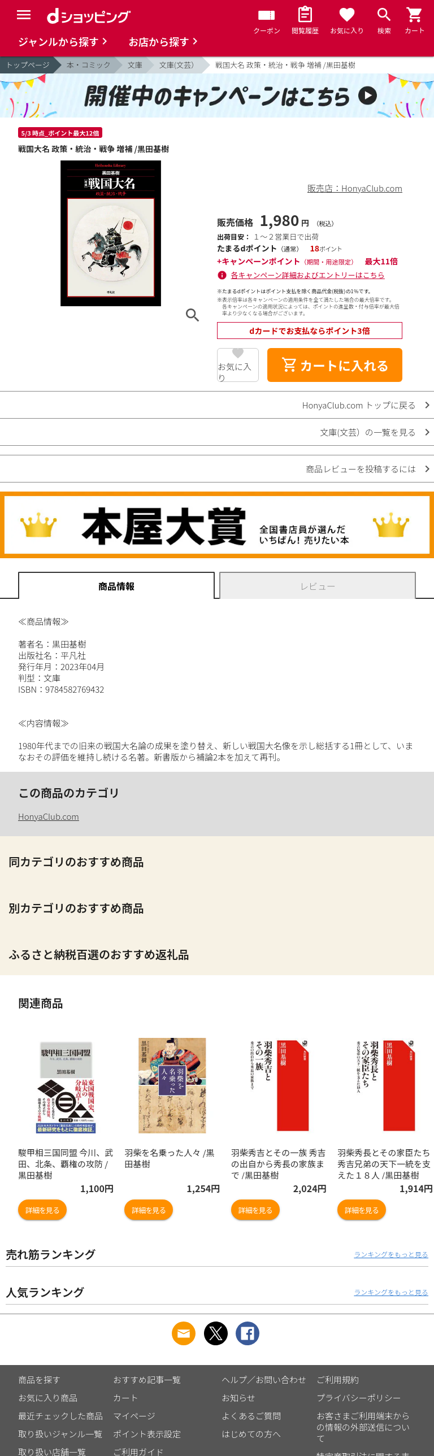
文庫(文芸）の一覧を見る (368, 432)
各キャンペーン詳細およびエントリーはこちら (308, 275)
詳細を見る (42, 1210)
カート (125, 1397)
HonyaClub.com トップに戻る (359, 405)
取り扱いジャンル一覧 (60, 1434)
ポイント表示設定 (147, 1434)
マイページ (134, 1416)
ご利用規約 (337, 1379)
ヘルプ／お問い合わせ (264, 1379)
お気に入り (234, 371)
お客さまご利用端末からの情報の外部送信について (363, 1427)
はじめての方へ (251, 1434)
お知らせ (238, 1397)
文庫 (135, 64)
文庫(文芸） (178, 64)
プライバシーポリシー (358, 1397)
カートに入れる (335, 365)
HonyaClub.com (48, 816)
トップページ (28, 64)
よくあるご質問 (251, 1416)
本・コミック (89, 64)
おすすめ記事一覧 (147, 1379)
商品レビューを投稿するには (361, 468)
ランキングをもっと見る (391, 1254)
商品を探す (39, 1379)
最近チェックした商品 (60, 1416)
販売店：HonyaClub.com (354, 188)
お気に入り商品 (47, 1397)
